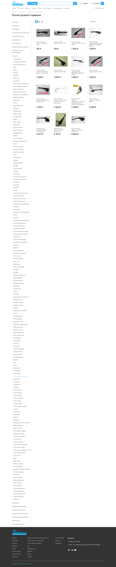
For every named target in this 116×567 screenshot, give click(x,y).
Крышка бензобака (19, 228)
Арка (14, 67)
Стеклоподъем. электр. (20, 406)
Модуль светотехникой (20, 242)
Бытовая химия (16, 43)
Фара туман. (17, 461)
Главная (14, 12)
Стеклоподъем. (17, 403)
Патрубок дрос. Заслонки (20, 297)
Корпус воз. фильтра (19, 198)
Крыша (15, 217)
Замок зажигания (18, 146)
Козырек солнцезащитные (21, 204)
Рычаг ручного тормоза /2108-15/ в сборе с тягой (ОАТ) (42, 71)
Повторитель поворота (20, 310)
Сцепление (16, 412)
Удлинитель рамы (18, 433)
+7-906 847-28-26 (99, 8)
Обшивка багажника (19, 275)
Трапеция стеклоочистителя (21, 422)
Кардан (15, 160)
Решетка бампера (18, 349)
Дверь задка (17, 122)
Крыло (15, 215)
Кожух (15, 190)
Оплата (40, 8)
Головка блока (17, 116)
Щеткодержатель (18, 480)
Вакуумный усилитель (19, 92)
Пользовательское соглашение (35, 540)
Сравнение (58, 543)
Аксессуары (15, 29)
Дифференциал (17, 133)
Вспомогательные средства (20, 47)
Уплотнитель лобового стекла (22, 450)
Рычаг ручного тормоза (20, 376)
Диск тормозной (18, 130)
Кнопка (15, 171)
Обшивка (16, 272)
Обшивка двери (17, 278)
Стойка (15, 409)
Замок (15, 144)
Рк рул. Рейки (17, 354)
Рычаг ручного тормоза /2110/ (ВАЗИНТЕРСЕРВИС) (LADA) (77, 72)
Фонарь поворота (18, 472)
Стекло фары (17, 401)
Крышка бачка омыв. (19, 223)
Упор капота (17, 455)
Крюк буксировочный (19, 239)
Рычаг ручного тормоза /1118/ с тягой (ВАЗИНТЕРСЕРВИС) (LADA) (95, 44)
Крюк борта (16, 237)
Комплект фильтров (19, 201)
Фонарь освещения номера (21, 469)
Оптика (15, 291)
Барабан (15, 75)
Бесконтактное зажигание (21, 83)
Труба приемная (18, 425)
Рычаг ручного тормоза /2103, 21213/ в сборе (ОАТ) (42, 100)
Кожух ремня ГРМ (18, 196)
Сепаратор (16, 381)
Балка (15, 70)
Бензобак (16, 81)
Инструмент (15, 503)
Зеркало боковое (18, 149)
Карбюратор (17, 157)
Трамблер (16, 420)
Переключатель (18, 305)
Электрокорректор (19, 488)
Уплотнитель (17, 439)
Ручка (15, 365)
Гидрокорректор (18, 105)
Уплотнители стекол (19, 453)
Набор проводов (18, 258)
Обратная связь (31, 548)
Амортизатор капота (19, 64)
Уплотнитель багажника (20, 444)
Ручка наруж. (17, 373)
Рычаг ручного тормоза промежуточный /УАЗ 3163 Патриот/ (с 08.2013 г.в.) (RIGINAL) (77, 101)
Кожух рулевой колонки (20, 193)
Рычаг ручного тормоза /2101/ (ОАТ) (60, 70)
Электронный (17, 485)
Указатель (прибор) (19, 436)
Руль (14, 362)
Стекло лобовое (18, 398)
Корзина (57, 540)
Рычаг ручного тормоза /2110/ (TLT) (60, 42)
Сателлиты (16, 379)
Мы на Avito (66, 8)
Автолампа (15, 22)
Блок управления (18, 89)
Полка (15, 313)
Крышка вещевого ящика (20, 231)
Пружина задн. (17, 319)
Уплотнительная (18, 442)
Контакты (27, 8)
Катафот (15, 165)
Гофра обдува (17, 114)
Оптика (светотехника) (19, 510)
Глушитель (16, 108)
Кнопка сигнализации (19, 176)
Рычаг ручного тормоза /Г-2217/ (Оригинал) (59, 130)
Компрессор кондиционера (21, 212)
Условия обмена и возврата (34, 543)
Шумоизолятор (17, 477)
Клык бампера (17, 168)
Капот (15, 155)
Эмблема (16, 499)
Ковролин (16, 206)
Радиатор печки (18, 330)
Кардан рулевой (18, 163)
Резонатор (16, 346)
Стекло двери (17, 392)
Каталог (32, 3)
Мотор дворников (18, 250)
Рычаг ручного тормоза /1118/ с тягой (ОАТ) (77, 43)
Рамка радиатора (18, 332)
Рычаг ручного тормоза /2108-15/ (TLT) (41, 43)
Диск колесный (17, 127)
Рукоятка (16, 360)
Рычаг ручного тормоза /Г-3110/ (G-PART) (95, 100)
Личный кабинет (47, 8)
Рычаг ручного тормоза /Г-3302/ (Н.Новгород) (41, 130)
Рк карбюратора (18, 357)
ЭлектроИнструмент (18, 524)
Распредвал (16, 340)
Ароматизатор (16, 40)
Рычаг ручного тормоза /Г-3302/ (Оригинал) (76, 130)
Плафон (15, 308)
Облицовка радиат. (18, 267)
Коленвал (16, 182)
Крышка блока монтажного (21, 220)
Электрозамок (17, 483)
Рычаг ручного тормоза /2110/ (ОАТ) (95, 70)
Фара (14, 458)
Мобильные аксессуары (19, 506)
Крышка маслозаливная (20, 234)
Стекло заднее (17, 395)
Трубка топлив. (17, 428)
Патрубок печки (18, 299)
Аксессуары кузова (17, 36)
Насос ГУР (16, 261)
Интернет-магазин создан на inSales (21, 564)
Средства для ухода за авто (20, 513)
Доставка (34, 8)
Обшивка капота (18, 280)
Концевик (16, 185)
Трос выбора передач (19, 431)
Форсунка (16, 474)
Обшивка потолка (18, 283)
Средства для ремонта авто (20, 517)
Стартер (15, 387)
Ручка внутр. (17, 368)
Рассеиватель (17, 338)
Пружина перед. (18, 321)
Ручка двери (17, 371)
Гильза (15, 103)
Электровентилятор (19, 494)
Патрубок (16, 294)
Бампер (15, 72)
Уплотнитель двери (19, 447)
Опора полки (17, 288)
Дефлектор (16, 124)
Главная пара (17, 111)
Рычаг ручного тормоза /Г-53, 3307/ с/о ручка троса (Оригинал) (60, 101)
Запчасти (22, 12)
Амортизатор (17, 59)
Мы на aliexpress (57, 8)
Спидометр (16, 384)
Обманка (16, 269)
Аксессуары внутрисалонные (20, 33)
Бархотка (16, 78)
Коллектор (16, 209)
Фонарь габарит (18, 463)
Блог (28, 546)
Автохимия (15, 25)
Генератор (16, 100)
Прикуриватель (17, 316)
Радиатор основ (18, 327)
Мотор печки (17, 256)
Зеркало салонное (18, 152)
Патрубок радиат (18, 302)
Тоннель (15, 417)
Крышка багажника (19, 226)
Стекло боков (17, 390)
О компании (21, 8)
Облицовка (16, 264)
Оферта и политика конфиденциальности (38, 538)
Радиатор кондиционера (20, 324)
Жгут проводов (17, 138)
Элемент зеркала (18, 496)
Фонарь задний (17, 466)
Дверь (15, 119)
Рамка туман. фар (18, 335)
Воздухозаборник (18, 97)
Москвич (15, 247)
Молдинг (16, 245)
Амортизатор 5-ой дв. (19, 62)
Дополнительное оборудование (17, 51)
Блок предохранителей (20, 86)
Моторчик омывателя (19, 253)
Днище (15, 135)
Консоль (15, 187)
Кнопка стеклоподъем (20, 179)
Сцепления (16, 414)
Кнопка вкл (16, 174)
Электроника (16, 520)
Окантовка (16, 286)
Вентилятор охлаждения (20, 94)
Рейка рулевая (17, 351)
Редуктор (16, 343)
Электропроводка (18, 491)
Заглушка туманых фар (20, 141)
